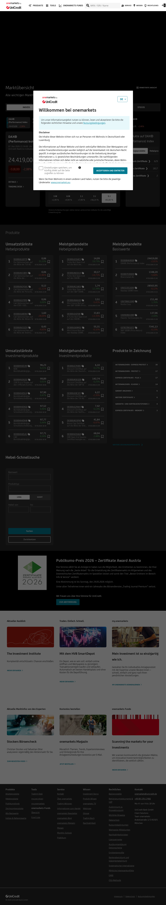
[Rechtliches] (151, 6)
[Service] (126, 6)
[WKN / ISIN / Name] (105, 5)
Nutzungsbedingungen (94, 123)
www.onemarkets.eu (60, 182)
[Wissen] (137, 6)
